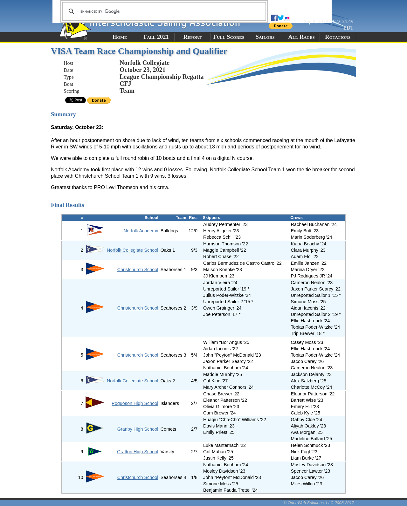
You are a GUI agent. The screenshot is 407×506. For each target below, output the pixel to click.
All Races (301, 37)
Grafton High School (137, 451)
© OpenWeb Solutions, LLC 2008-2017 (319, 502)
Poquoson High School (135, 403)
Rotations (337, 37)
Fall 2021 (156, 37)
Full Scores (229, 37)
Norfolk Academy (141, 230)
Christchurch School (137, 269)
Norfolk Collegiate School (132, 250)
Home (120, 37)
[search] (163, 11)
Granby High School (137, 429)
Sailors (265, 37)
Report (192, 37)
